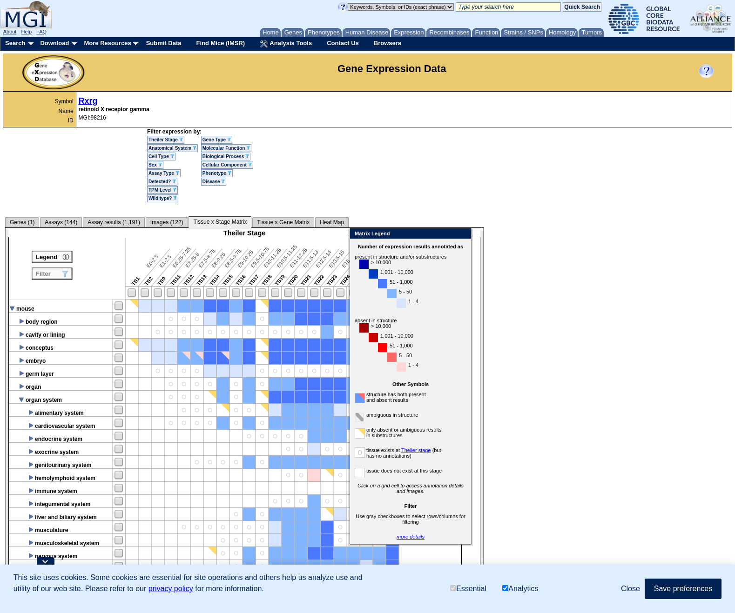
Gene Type (216, 139)
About (10, 31)
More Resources (107, 43)
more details (545, 537)
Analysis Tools (286, 44)
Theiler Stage (165, 139)
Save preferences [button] (683, 589)
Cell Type (161, 156)
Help (26, 31)
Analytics (520, 589)
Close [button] (630, 589)
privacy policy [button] (170, 589)
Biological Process (225, 156)
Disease (213, 181)
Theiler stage (550, 450)
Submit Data (164, 43)
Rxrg (88, 101)
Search (15, 43)
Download (54, 43)
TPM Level (162, 190)
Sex (155, 164)
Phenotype (216, 173)
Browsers (387, 43)
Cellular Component (227, 164)
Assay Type (163, 173)
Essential (468, 589)
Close (596, 234)
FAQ (41, 31)
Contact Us (343, 43)
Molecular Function (226, 148)
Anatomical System (172, 148)
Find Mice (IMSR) (220, 43)
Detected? (162, 181)
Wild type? (162, 198)
